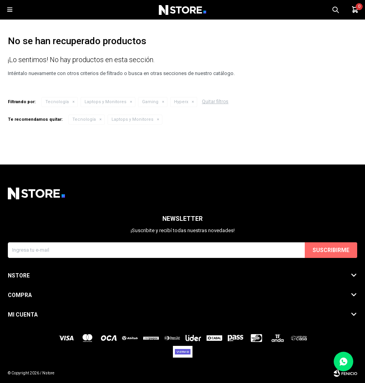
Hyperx (181, 101)
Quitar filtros (215, 101)
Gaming (150, 101)
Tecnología (57, 101)
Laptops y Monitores (105, 101)
